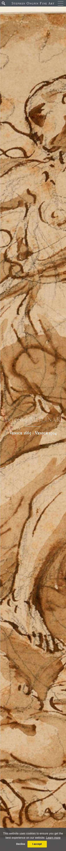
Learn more (53, 837)
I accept (37, 844)
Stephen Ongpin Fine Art (33, 3)
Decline (20, 844)
